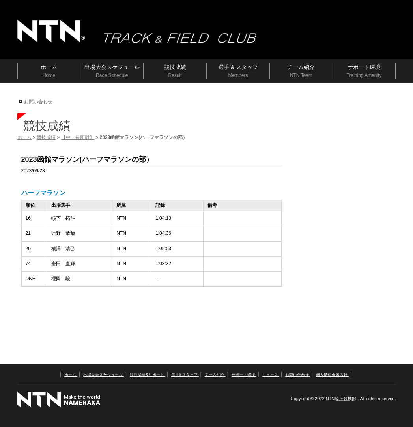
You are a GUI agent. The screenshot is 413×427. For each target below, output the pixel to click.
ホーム (24, 137)
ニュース (270, 375)
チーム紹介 (215, 375)
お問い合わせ (38, 102)
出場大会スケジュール (103, 375)
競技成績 (46, 137)
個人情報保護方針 (332, 375)
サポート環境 (244, 375)
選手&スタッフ (184, 375)
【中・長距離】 (77, 137)
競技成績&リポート (147, 375)
